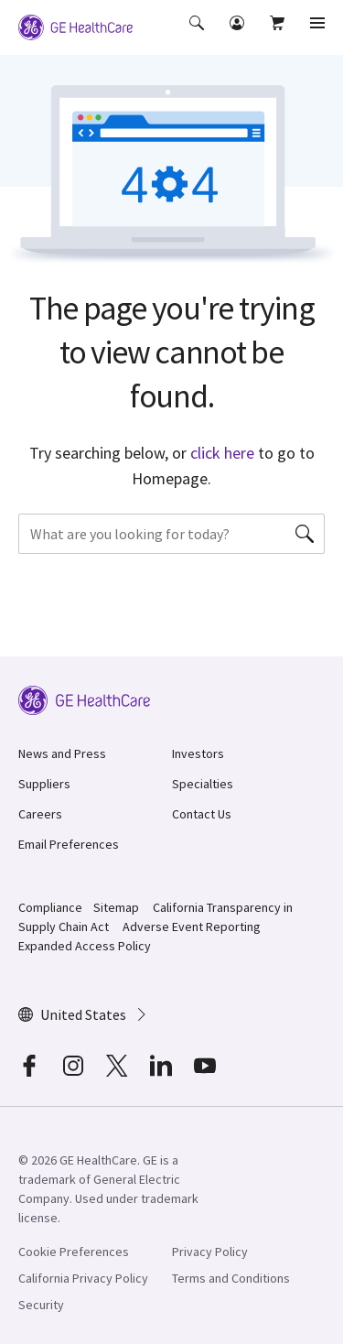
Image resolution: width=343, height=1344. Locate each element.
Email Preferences (68, 844)
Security (41, 1304)
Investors (198, 753)
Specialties (202, 783)
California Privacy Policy (83, 1278)
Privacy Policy (210, 1251)
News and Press (62, 753)
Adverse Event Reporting (192, 926)
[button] (198, 36)
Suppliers (44, 783)
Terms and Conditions (231, 1278)
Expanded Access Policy (84, 946)
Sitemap (116, 907)
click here (222, 452)
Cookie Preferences (73, 1251)
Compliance (50, 907)
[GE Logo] (75, 25)
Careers (40, 814)
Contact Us (201, 814)
